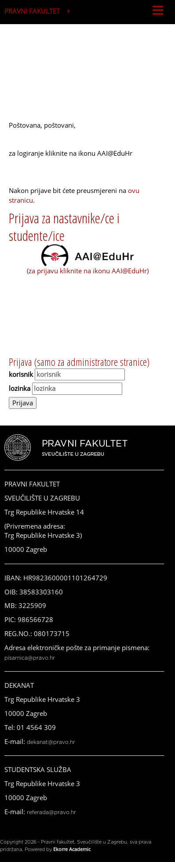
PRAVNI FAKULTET (32, 11)
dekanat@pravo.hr (51, 742)
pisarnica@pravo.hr (29, 658)
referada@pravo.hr (51, 812)
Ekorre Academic (72, 849)
